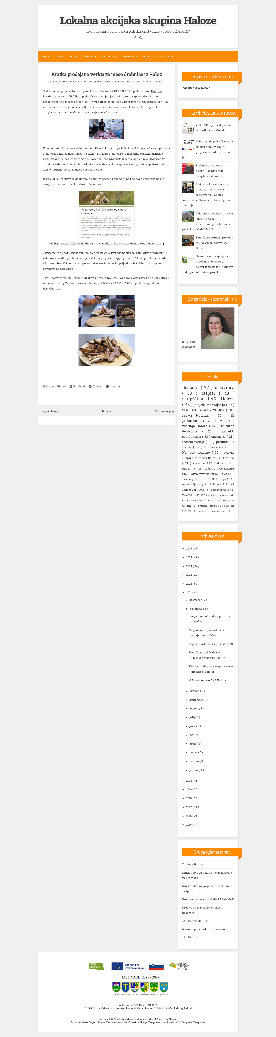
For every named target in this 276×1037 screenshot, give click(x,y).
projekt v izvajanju (210, 404)
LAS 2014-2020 (162, 56)
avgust (194, 708)
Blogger (172, 1019)
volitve (229, 457)
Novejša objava (48, 411)
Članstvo (87, 56)
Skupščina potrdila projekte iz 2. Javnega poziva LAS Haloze (214, 243)
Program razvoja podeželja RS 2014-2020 (208, 899)
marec (193, 752)
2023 (189, 574)
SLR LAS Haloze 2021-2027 (204, 410)
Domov (46, 56)
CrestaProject (89, 1022)
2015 (189, 824)
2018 (189, 798)
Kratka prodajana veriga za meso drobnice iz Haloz (106, 74)
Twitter (96, 386)
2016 (189, 815)
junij (192, 726)
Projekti (107, 56)
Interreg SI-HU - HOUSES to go (204, 479)
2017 (189, 807)
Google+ (113, 386)
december (195, 600)
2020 (189, 780)
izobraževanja (194, 442)
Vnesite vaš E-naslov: (196, 87)
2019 (189, 789)
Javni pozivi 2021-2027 (133, 56)
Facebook (78, 386)
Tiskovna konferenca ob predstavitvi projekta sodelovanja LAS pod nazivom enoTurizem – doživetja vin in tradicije (208, 194)
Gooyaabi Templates (193, 1022)
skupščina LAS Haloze (208, 398)
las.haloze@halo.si (181, 1008)
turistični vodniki (223, 495)
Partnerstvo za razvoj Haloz (209, 473)
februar (194, 761)
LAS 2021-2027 (65, 56)
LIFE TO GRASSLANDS (219, 468)
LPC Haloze (189, 937)
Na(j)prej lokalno (100, 81)
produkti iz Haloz (124, 81)
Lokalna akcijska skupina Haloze (138, 20)
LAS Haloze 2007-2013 (196, 921)
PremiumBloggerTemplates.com (147, 1022)
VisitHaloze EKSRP (194, 495)
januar (194, 770)
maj (192, 734)
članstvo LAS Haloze (209, 463)
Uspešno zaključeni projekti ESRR (211, 643)
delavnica (224, 387)
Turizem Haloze (192, 864)
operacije (219, 436)
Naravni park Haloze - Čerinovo (203, 929)
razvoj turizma (197, 415)
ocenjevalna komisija (202, 500)
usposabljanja (192, 484)
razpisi (210, 393)
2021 (189, 592)
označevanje (220, 510)
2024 (189, 566)
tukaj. (161, 243)
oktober (194, 690)
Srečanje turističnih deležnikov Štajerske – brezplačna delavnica (211, 171)
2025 (189, 557)
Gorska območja (220, 489)
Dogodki (191, 387)
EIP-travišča (214, 447)
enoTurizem (203, 510)
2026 (189, 548)
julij (192, 717)
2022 (189, 583)
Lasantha (122, 1022)
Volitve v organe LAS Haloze (207, 680)
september (196, 699)
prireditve (189, 468)
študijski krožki (208, 505)
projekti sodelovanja (149, 81)
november (196, 608)
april (193, 743)
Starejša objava (165, 411)
